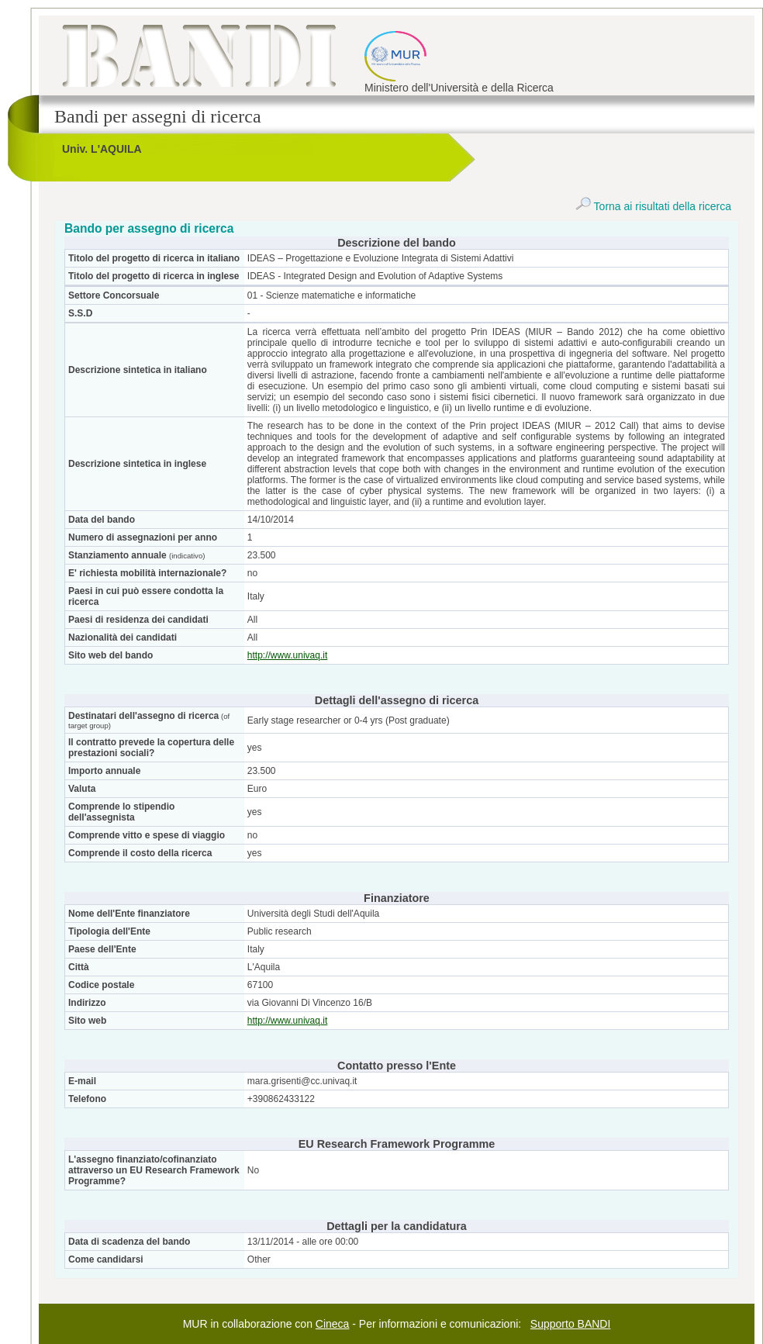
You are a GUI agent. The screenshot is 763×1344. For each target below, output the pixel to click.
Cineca (333, 1324)
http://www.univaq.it (287, 655)
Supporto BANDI (570, 1324)
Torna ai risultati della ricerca (653, 206)
